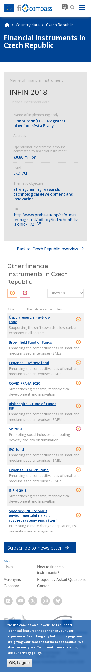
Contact (43, 586)
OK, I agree (19, 664)
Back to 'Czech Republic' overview (47, 248)
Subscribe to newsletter (38, 547)
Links (8, 567)
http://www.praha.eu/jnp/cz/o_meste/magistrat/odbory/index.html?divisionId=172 (45, 219)
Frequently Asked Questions (61, 579)
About (8, 561)
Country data (28, 25)
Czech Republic (59, 25)
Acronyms (12, 579)
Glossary (11, 586)
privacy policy (30, 654)
